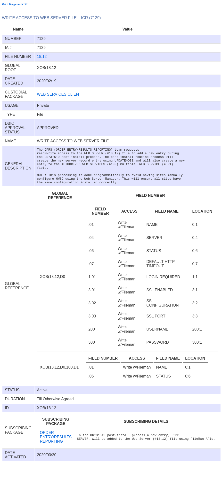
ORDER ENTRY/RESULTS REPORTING (56, 444)
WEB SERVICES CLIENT (59, 94)
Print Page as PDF (15, 4)
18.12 (42, 56)
